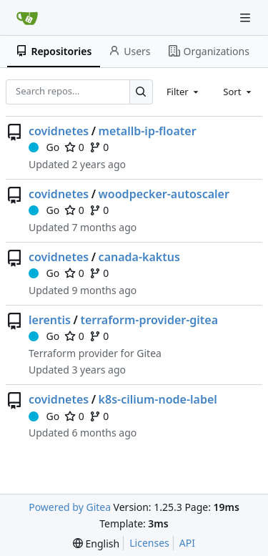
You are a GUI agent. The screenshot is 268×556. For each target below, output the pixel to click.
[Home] (27, 18)
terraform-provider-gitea (149, 320)
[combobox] (183, 91)
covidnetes (59, 131)
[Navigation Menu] (246, 17)
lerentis (50, 320)
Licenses (149, 543)
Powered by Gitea (70, 507)
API (187, 543)
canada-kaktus (139, 257)
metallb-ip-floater (148, 131)
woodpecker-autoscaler (164, 194)
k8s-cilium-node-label (158, 399)
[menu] (96, 543)
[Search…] (141, 91)
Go (44, 147)
